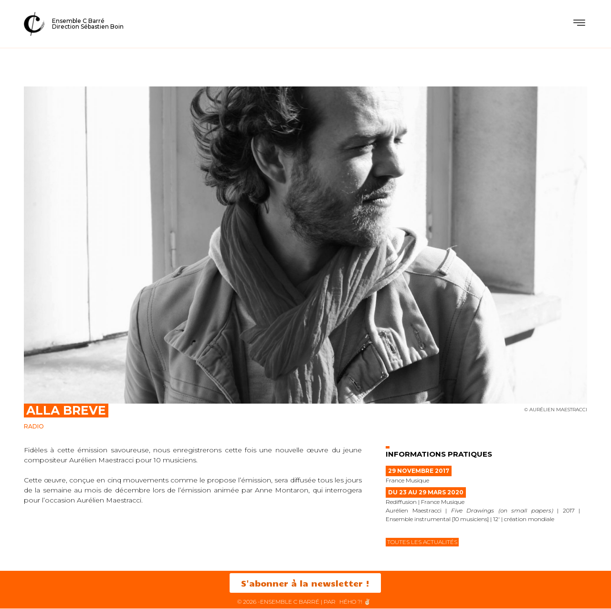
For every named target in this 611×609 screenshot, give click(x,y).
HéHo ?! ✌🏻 (355, 602)
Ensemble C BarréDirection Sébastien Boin (88, 23)
